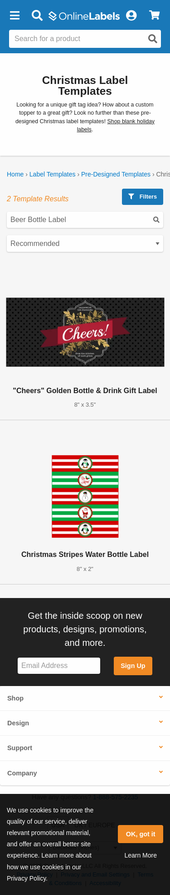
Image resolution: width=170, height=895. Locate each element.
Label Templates (52, 174)
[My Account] (131, 16)
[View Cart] (154, 16)
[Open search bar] (37, 16)
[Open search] (153, 39)
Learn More (140, 855)
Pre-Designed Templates (116, 174)
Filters (142, 196)
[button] (14, 16)
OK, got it (140, 834)
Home (15, 174)
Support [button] (19, 747)
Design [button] (18, 723)
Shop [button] (15, 698)
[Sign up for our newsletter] (59, 666)
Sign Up (133, 665)
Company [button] (22, 773)
